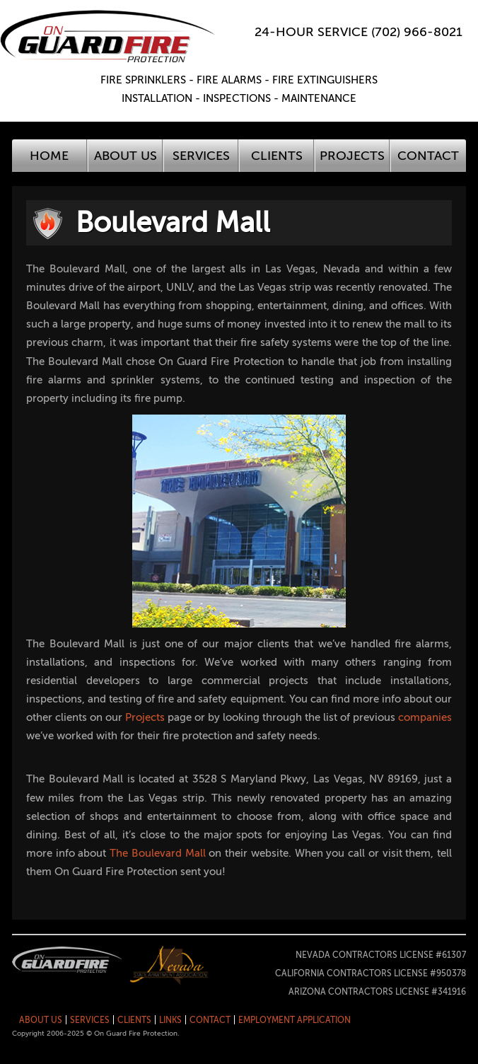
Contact (428, 156)
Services (201, 156)
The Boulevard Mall (158, 853)
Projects (352, 156)
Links (170, 1020)
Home (49, 156)
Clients (277, 156)
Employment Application (294, 1020)
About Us (125, 156)
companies (425, 717)
